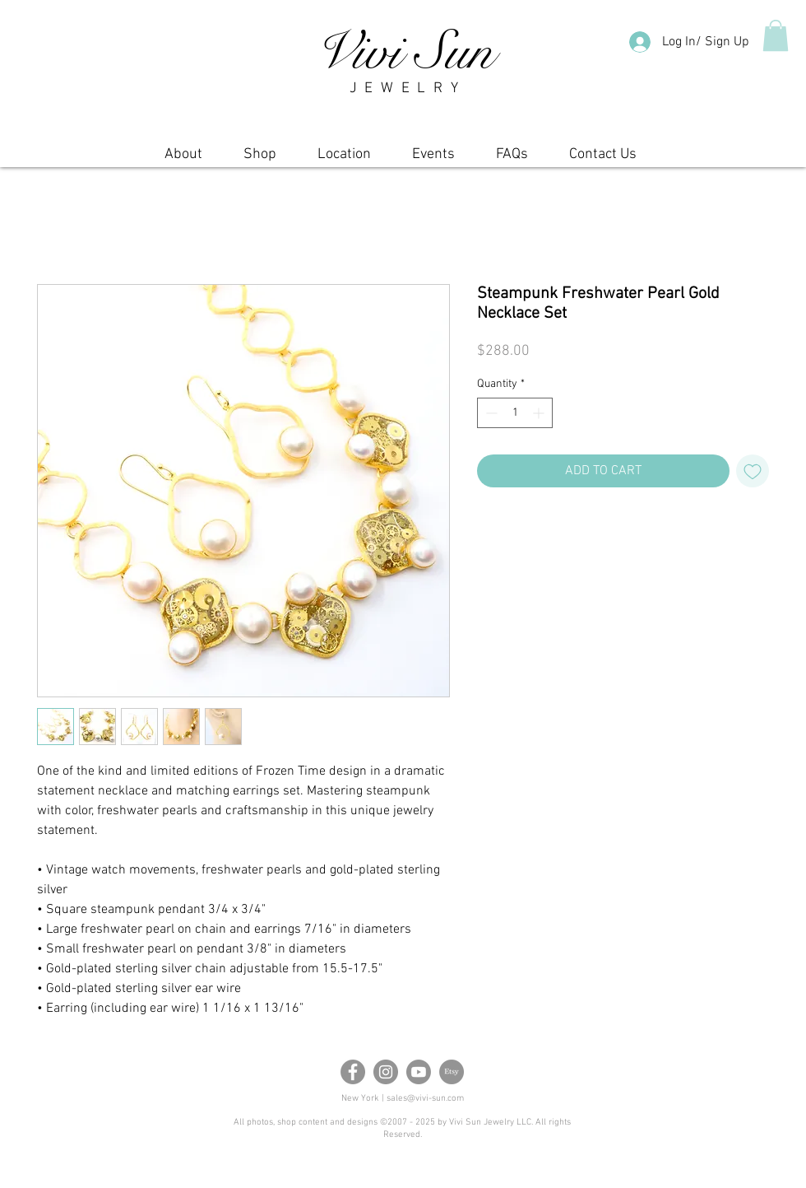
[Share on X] (550, 533)
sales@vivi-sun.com (425, 1098)
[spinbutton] (515, 412)
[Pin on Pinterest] (519, 533)
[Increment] (540, 412)
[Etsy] (451, 1072)
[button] (775, 35)
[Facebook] (352, 1072)
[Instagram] (385, 1072)
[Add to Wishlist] (752, 470)
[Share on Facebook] (488, 533)
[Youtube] (418, 1072)
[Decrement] (489, 412)
